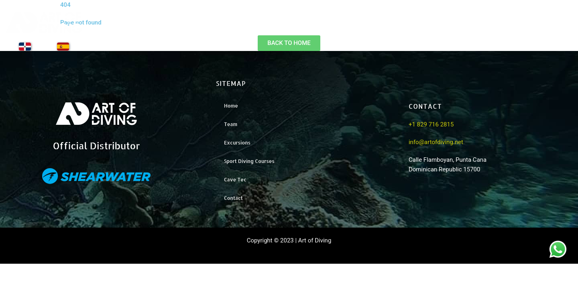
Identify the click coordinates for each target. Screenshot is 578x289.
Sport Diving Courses (249, 161)
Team (406, 28)
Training (507, 28)
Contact (555, 28)
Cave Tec (235, 180)
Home (365, 28)
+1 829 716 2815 (431, 124)
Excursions (455, 28)
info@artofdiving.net (436, 142)
